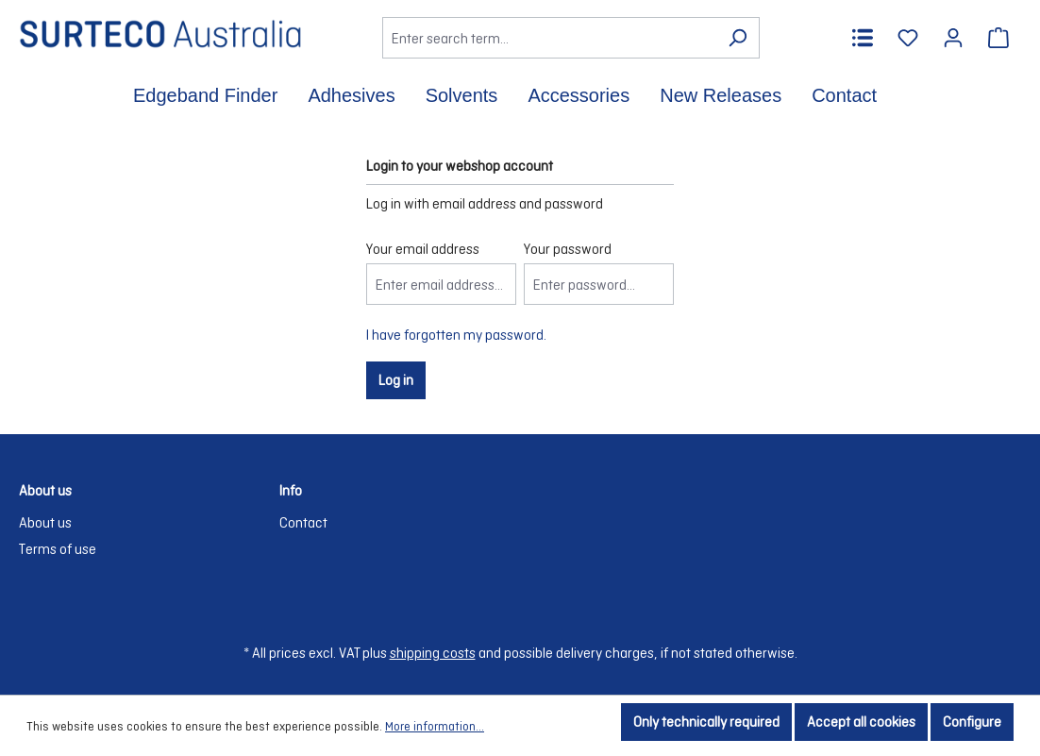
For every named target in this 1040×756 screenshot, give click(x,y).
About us (45, 522)
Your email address (422, 249)
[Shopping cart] (998, 38)
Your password (568, 249)
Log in (395, 380)
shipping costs (433, 653)
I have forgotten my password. (456, 335)
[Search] (737, 38)
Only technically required (706, 722)
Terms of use (57, 549)
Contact (303, 522)
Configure (972, 722)
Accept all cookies (861, 722)
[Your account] (953, 38)
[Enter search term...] (549, 38)
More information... (434, 726)
